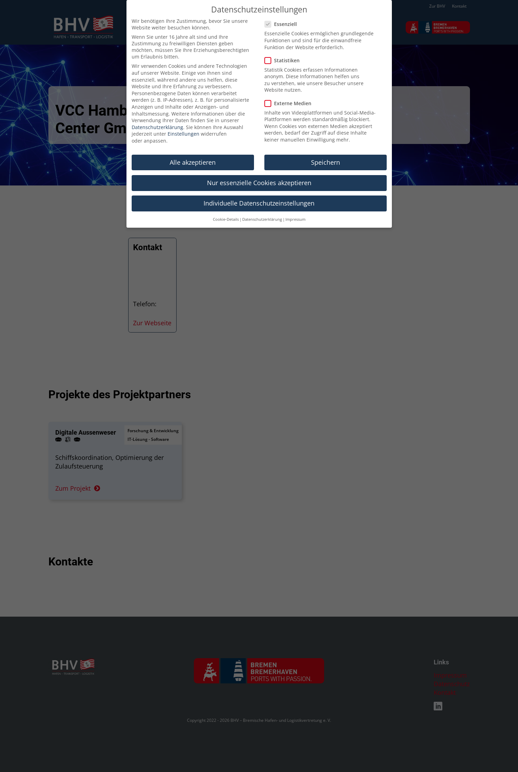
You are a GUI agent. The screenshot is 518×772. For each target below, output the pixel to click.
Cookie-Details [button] (226, 210)
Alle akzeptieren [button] (193, 153)
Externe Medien (290, 94)
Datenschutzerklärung (157, 118)
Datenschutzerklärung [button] (262, 210)
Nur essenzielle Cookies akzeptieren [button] (259, 174)
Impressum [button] (295, 210)
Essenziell (282, 15)
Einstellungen (183, 124)
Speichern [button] (325, 153)
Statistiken (284, 51)
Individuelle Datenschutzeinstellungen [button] (259, 194)
